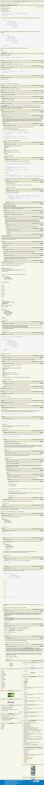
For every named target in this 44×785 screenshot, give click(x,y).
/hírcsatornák (4, 679)
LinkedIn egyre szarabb (27, 743)
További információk (13, 784)
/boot (2, 670)
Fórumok (28, 1)
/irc (2, 680)
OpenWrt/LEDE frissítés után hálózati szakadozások (10, 709)
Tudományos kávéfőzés (27, 723)
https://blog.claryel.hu (5, 330)
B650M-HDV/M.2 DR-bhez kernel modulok (30, 728)
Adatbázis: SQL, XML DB (15, 3)
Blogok (19, 1)
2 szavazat (2, 85)
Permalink (42, 53)
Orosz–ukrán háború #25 (5, 716)
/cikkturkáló (3, 673)
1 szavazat (3, 101)
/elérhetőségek (4, 675)
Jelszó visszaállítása (27, 674)
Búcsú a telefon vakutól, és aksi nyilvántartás (30, 744)
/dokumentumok (4, 674)
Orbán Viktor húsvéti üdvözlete (28, 726)
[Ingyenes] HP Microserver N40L (7, 707)
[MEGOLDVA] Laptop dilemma (6, 720)
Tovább (20, 721)
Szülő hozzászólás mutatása (42, 98)
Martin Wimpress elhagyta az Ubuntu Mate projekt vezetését (33, 738)
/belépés (3, 671)
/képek (3, 681)
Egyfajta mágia (26, 735)
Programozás (9, 3)
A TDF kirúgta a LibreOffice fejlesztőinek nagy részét (32, 742)
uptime (25, 741)
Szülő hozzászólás (41, 98)
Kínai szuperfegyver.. (27, 724)
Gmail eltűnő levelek (5, 710)
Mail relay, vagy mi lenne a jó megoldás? (8, 706)
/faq (2, 676)
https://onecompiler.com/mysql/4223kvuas (14, 140)
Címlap (16, 1)
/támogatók (3, 686)
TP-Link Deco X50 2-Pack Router (7, 708)
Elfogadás (30, 781)
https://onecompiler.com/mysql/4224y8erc (23, 161)
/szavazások (3, 684)
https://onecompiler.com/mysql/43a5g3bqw (12, 192)
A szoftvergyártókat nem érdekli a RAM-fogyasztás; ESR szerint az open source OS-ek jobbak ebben (11, 719)
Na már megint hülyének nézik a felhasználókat (31, 727)
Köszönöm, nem (36, 781)
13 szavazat (26, 756)
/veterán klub (4, 687)
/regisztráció (3, 683)
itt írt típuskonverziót (14, 128)
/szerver (3, 685)
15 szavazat (26, 753)
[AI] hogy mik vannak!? (27, 725)
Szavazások (23, 1)
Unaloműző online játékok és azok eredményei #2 (9, 715)
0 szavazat (2, 60)
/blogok (3, 672)
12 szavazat (26, 759)
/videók (3, 688)
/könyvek (3, 682)
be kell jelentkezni (40, 60)
